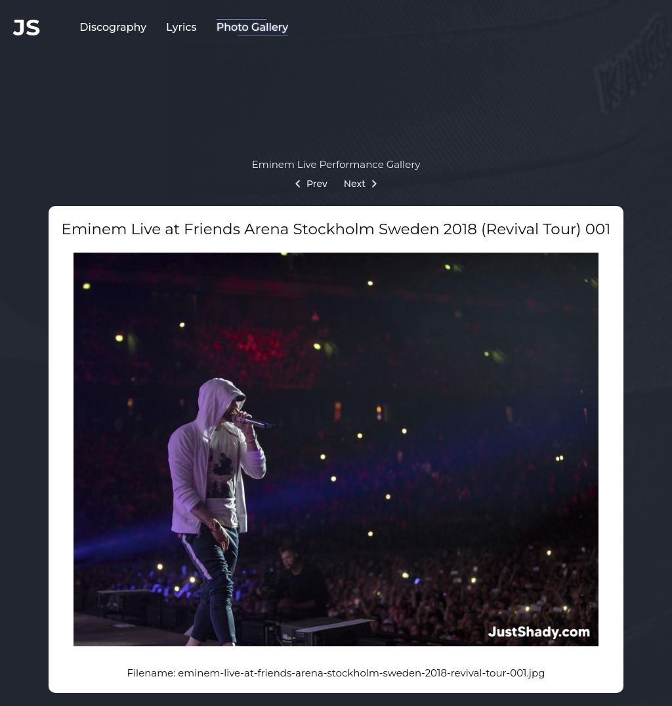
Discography (112, 27)
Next (360, 184)
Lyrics (181, 27)
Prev (311, 184)
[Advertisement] (336, 95)
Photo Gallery (253, 27)
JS (26, 27)
